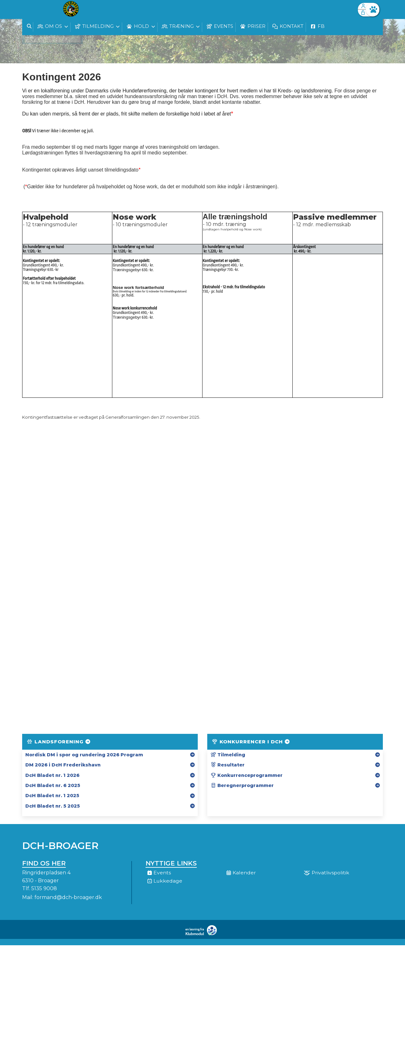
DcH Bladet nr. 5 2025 (52, 806)
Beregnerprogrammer (242, 785)
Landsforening (59, 742)
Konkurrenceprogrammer (246, 775)
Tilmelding (227, 755)
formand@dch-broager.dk (68, 897)
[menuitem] (31, 9)
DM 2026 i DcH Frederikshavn (63, 765)
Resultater (227, 765)
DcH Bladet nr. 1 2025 (52, 795)
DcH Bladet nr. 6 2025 (52, 785)
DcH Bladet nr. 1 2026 (52, 775)
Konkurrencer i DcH (251, 742)
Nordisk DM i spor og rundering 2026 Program (84, 755)
